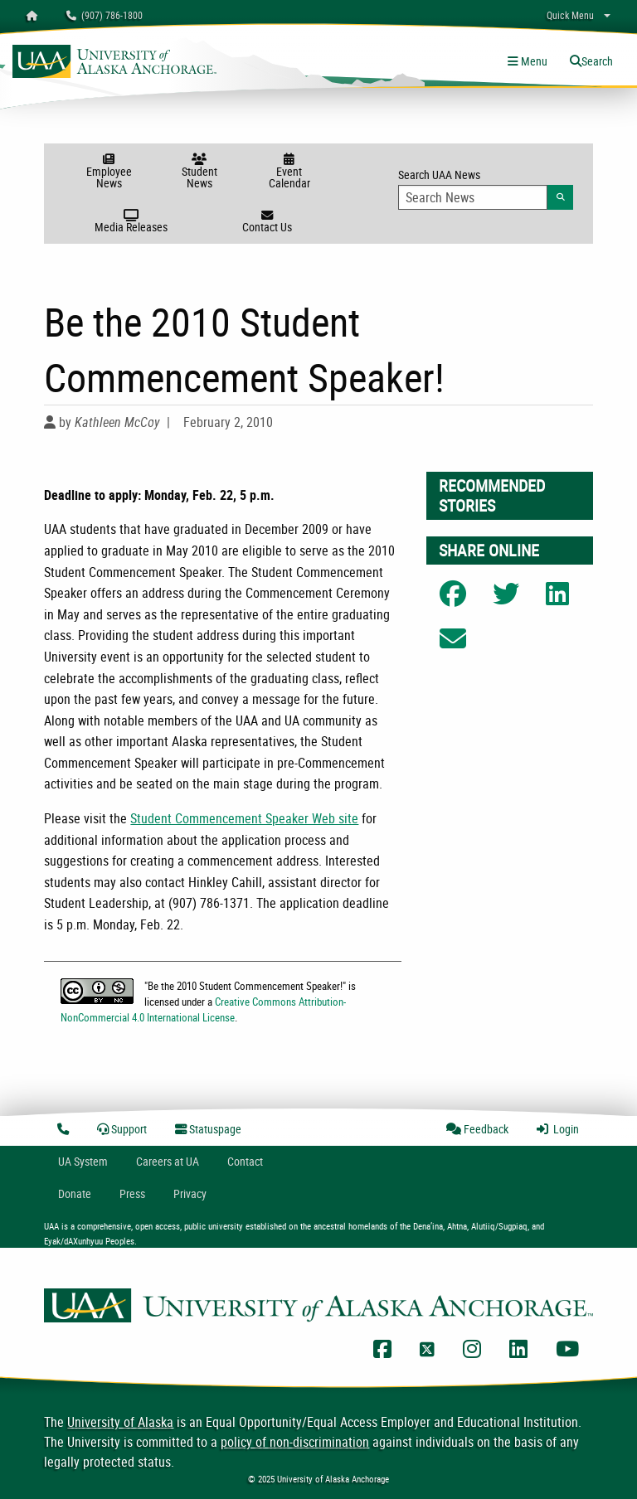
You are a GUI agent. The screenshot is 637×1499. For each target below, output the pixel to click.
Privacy (190, 1193)
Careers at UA (167, 1161)
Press (132, 1193)
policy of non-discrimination (295, 1442)
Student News (199, 172)
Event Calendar (289, 172)
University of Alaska (120, 1422)
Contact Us (266, 222)
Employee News (109, 172)
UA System (83, 1161)
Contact (245, 1161)
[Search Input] (472, 197)
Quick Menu (570, 15)
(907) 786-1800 (104, 15)
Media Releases (131, 222)
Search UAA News (485, 188)
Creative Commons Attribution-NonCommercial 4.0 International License (203, 1009)
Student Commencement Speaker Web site (244, 818)
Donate (74, 1193)
